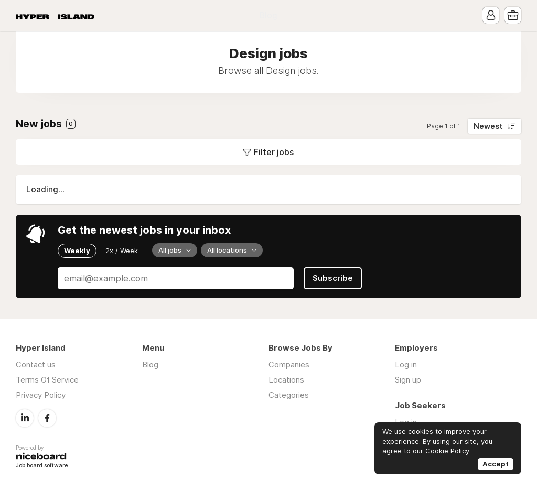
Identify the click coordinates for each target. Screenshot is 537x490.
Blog (268, 15)
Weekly (77, 250)
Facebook (47, 418)
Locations (286, 380)
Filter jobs (274, 152)
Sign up (408, 380)
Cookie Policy (447, 451)
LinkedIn (25, 418)
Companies (288, 364)
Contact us (36, 364)
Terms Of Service (47, 380)
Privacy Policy (41, 395)
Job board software (42, 466)
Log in (406, 364)
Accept (495, 464)
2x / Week (121, 250)
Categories (288, 395)
